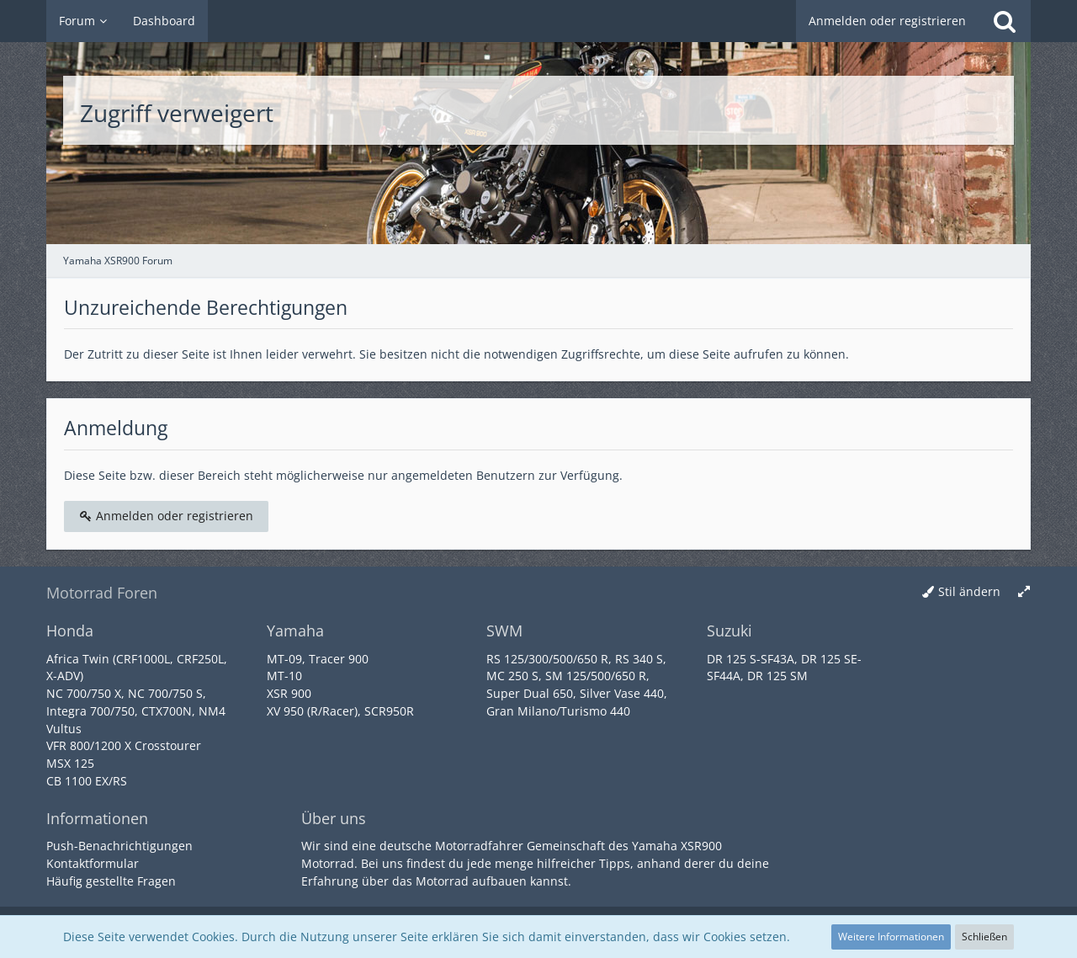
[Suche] (1005, 21)
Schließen (984, 936)
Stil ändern (969, 591)
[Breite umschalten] (1024, 592)
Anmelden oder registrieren (887, 21)
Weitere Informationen (891, 936)
